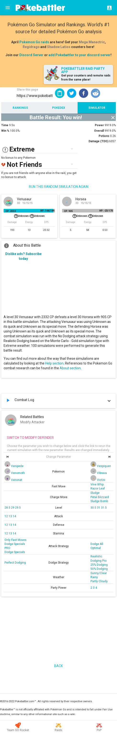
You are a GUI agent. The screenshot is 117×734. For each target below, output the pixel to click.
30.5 (93, 507)
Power (99, 125)
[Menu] (7, 7)
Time (4, 125)
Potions (104, 136)
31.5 (104, 507)
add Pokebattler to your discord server (79, 55)
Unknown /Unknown (29, 216)
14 (14, 516)
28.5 (8, 507)
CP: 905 (68, 211)
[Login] (108, 7)
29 (13, 507)
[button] (71, 93)
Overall (99, 130)
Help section (54, 363)
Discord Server (31, 55)
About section (70, 368)
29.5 (18, 507)
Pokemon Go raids (34, 42)
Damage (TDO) (98, 141)
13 (11, 516)
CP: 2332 (10, 211)
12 (7, 516)
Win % (5, 130)
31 (99, 507)
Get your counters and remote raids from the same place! (86, 77)
